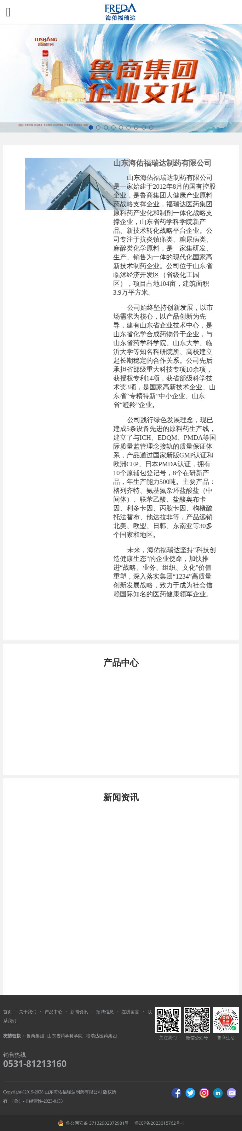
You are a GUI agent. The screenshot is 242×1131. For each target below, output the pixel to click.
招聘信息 (105, 1012)
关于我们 (28, 1012)
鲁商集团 (35, 1036)
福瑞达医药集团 (101, 1036)
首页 (7, 1012)
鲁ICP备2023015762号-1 (159, 1123)
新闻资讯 (79, 1012)
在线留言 (130, 1012)
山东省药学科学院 (65, 1036)
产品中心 (53, 1012)
